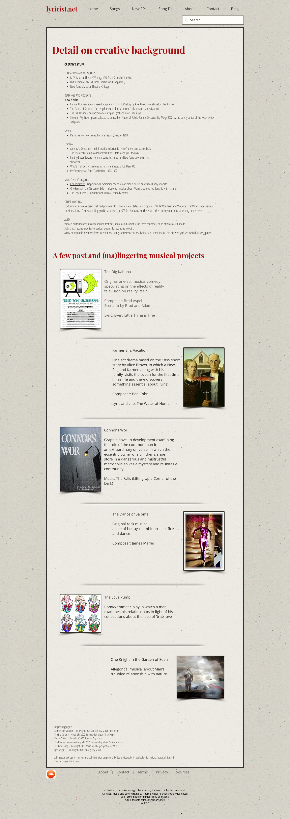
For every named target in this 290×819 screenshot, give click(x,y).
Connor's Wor (77, 184)
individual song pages (200, 233)
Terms (142, 772)
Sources (183, 772)
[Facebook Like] (236, 22)
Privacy (162, 772)
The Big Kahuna (78, 113)
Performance (77, 135)
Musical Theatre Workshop (105, 82)
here (199, 210)
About (103, 772)
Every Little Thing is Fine (134, 315)
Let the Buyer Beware (81, 157)
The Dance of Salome (81, 108)
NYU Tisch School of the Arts (117, 77)
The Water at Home (153, 403)
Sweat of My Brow (80, 117)
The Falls (123, 478)
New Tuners (76, 86)
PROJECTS (86, 95)
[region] (51, 774)
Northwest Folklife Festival (99, 135)
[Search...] (212, 20)
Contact (122, 772)
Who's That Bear (78, 166)
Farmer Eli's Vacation (81, 104)
